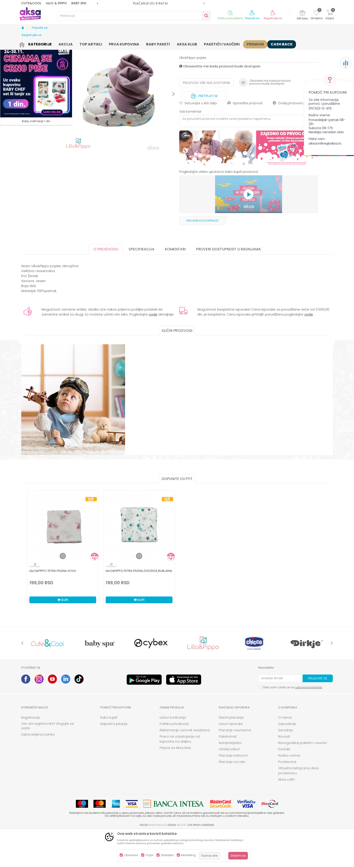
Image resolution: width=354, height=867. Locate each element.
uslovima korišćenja (308, 722)
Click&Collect (229, 784)
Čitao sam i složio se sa (292, 722)
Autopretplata (230, 778)
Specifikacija (141, 284)
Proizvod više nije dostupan (206, 118)
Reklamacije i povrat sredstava (185, 765)
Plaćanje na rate (232, 797)
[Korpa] (330, 15)
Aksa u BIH (286, 814)
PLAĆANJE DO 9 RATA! (150, 3)
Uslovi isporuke (231, 759)
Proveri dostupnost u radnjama (228, 284)
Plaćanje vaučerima (235, 765)
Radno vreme (289, 790)
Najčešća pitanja (113, 759)
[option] (150, 3)
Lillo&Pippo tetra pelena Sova (52, 606)
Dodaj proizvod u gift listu (295, 138)
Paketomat (228, 771)
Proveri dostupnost (202, 256)
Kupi (62, 635)
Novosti (284, 771)
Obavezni (131, 855)
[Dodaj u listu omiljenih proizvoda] (63, 591)
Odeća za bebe (71, 43)
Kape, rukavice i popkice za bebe (107, 43)
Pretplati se (204, 130)
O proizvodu (105, 284)
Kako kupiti (108, 752)
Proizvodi (38, 43)
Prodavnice (287, 797)
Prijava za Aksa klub (175, 783)
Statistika (167, 855)
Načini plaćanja (231, 752)
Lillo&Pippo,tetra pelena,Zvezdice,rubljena (139, 606)
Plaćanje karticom (233, 790)
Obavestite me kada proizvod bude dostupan (220, 101)
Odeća (52, 43)
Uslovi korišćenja (173, 752)
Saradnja (285, 765)
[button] (134, 16)
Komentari (175, 284)
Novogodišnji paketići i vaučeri (302, 778)
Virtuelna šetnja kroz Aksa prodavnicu (298, 805)
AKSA (24, 43)
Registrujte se (273, 18)
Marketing (188, 855)
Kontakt (284, 784)
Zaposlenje (287, 759)
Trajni (149, 855)
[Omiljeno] (316, 13)
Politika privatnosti (174, 759)
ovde (153, 349)
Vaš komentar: (190, 146)
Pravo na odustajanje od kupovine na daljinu (180, 774)
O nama (285, 752)
